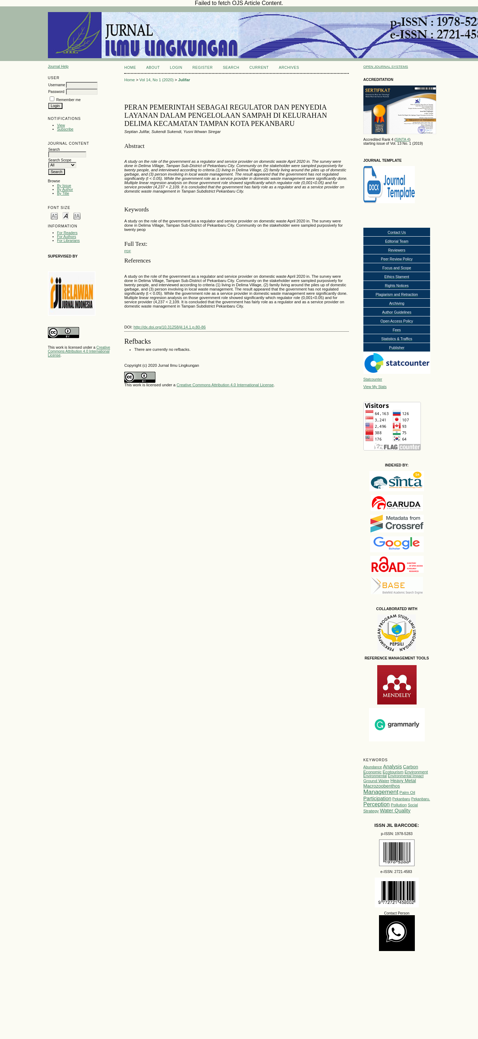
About (153, 68)
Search (231, 68)
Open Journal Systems (385, 66)
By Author (65, 190)
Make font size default (65, 215)
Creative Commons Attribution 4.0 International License (79, 351)
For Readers (67, 233)
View (61, 125)
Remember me (68, 100)
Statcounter (372, 379)
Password (56, 92)
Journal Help (58, 66)
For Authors (66, 237)
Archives (289, 68)
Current (259, 68)
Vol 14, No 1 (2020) (156, 80)
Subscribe (65, 129)
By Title (63, 193)
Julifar (184, 80)
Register (202, 68)
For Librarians (68, 241)
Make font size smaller (54, 215)
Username (56, 85)
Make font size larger (77, 215)
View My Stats (375, 387)
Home (130, 68)
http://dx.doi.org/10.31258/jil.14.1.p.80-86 (169, 327)
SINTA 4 (402, 140)
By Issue (64, 186)
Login (176, 68)
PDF (127, 251)
